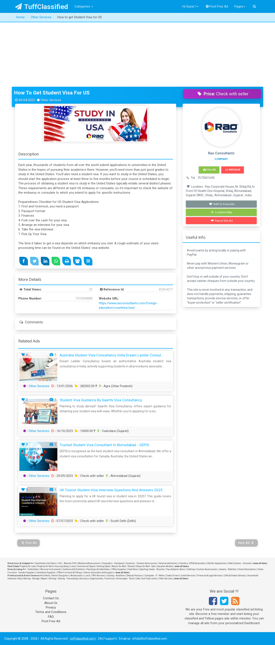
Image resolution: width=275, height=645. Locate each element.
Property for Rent (45, 566)
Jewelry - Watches (228, 569)
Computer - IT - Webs (154, 575)
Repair (44, 578)
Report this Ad (222, 220)
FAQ (51, 617)
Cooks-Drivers (173, 575)
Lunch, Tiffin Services (94, 575)
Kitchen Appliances (216, 563)
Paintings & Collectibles (98, 569)
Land (72, 566)
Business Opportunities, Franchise (96, 578)
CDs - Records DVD (67, 563)
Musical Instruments (50, 569)
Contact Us (51, 598)
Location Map (221, 212)
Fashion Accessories (206, 569)
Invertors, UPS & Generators (192, 563)
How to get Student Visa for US (52, 93)
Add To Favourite (222, 204)
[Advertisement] (137, 54)
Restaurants (76, 575)
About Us (50, 603)
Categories (84, 6)
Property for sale (27, 566)
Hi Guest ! (190, 6)
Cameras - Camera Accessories (141, 563)
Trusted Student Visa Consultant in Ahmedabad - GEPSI (104, 445)
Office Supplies (118, 569)
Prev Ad (29, 543)
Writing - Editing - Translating (63, 578)
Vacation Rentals (165, 566)
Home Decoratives (247, 569)
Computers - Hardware (113, 563)
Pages (239, 6)
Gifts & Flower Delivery (235, 575)
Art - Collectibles (31, 569)
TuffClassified (41, 7)
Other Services (39, 386)
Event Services (188, 575)
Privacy (51, 607)
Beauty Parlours (135, 575)
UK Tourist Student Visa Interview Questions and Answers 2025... (112, 490)
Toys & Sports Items (175, 569)
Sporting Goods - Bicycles (152, 569)
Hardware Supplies (45, 572)
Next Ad (246, 543)
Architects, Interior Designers (54, 575)
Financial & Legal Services (209, 575)
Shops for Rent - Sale (145, 566)
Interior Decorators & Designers (99, 572)
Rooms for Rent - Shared (123, 566)
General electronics (168, 563)
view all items (260, 563)
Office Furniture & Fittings (69, 572)
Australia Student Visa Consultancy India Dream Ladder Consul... (111, 355)
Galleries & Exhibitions (74, 569)
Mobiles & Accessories (89, 563)
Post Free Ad (217, 6)
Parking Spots (103, 566)
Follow (209, 169)
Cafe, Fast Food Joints (146, 578)
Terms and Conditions (50, 612)
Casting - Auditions (115, 575)
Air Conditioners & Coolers (44, 563)
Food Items (133, 569)
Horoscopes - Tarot (125, 578)
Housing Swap (61, 566)
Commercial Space (86, 566)
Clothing (190, 569)
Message (233, 169)
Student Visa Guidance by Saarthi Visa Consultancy (101, 400)
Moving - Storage (31, 578)
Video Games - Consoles (240, 563)
